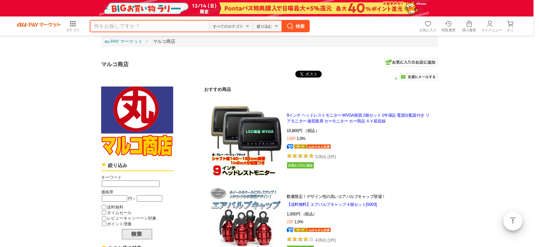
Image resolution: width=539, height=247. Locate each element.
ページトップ (512, 221)
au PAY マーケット (123, 41)
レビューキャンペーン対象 (131, 218)
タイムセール (119, 212)
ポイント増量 (119, 224)
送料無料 (115, 207)
